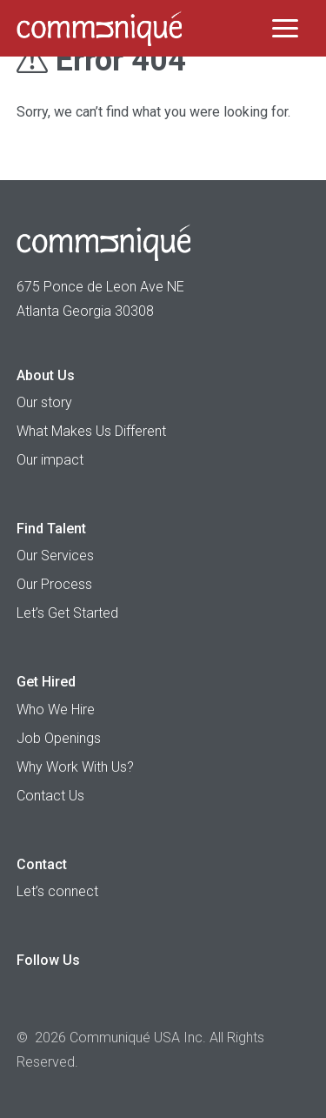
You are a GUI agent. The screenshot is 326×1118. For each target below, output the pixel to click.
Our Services (55, 555)
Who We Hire (56, 709)
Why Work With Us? (75, 767)
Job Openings (59, 738)
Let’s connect (57, 891)
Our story (44, 402)
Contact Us (50, 795)
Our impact (50, 460)
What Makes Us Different (91, 431)
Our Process (54, 584)
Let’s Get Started (67, 613)
